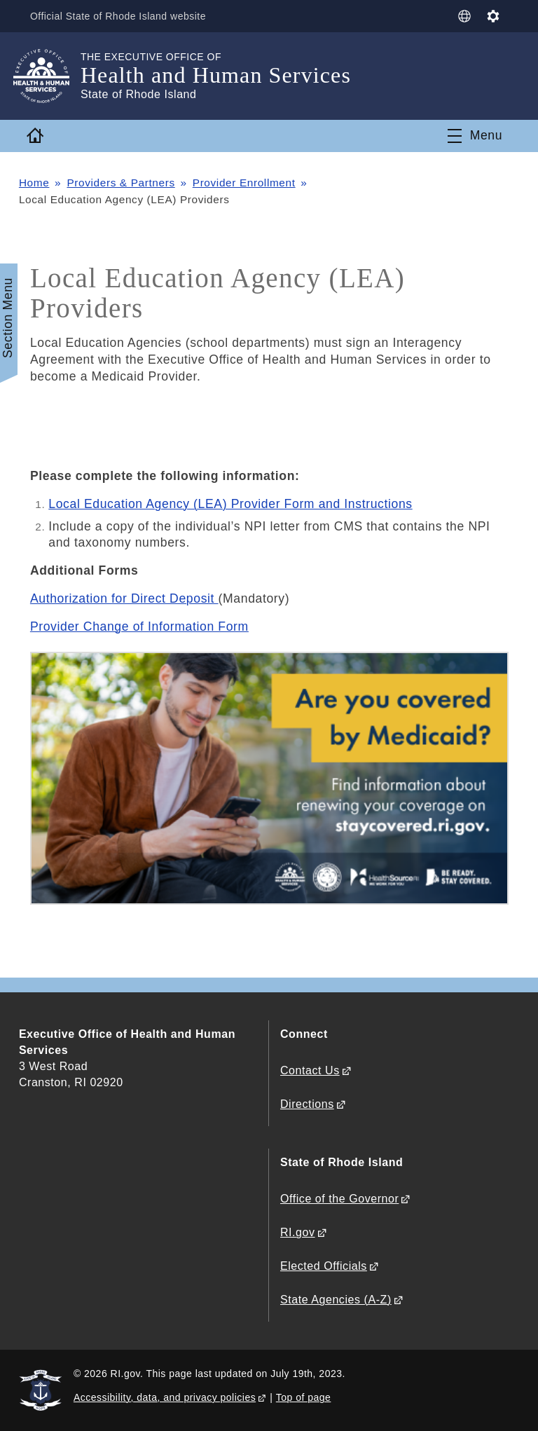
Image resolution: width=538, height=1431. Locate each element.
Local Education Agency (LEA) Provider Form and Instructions (230, 504)
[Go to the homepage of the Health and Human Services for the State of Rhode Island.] (50, 76)
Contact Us (310, 1070)
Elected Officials (323, 1266)
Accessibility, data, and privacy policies (165, 1397)
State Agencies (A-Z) (336, 1300)
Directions (307, 1104)
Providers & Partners (120, 183)
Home (34, 183)
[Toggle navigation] (475, 136)
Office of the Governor (339, 1199)
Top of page (303, 1397)
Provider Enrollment (244, 183)
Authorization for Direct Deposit (124, 598)
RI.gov (297, 1232)
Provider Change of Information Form (139, 626)
